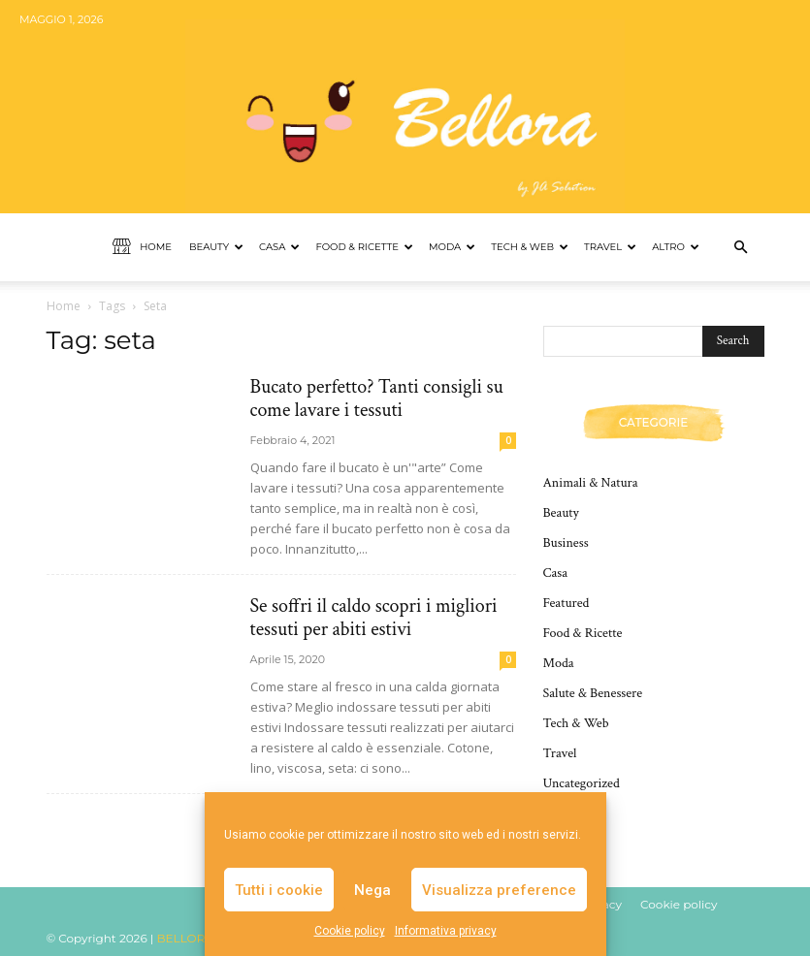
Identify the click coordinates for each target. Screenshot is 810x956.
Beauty (216, 246)
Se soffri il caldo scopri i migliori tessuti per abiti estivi (374, 617)
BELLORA (185, 938)
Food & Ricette (364, 246)
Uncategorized (581, 783)
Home (142, 247)
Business (566, 543)
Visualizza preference (499, 890)
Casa (279, 246)
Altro (675, 246)
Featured (566, 603)
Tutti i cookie (279, 890)
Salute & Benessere (593, 693)
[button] (741, 248)
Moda (452, 246)
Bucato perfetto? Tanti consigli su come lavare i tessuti (376, 398)
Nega (372, 890)
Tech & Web (529, 246)
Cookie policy (349, 931)
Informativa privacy (446, 931)
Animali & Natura (590, 483)
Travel (610, 246)
